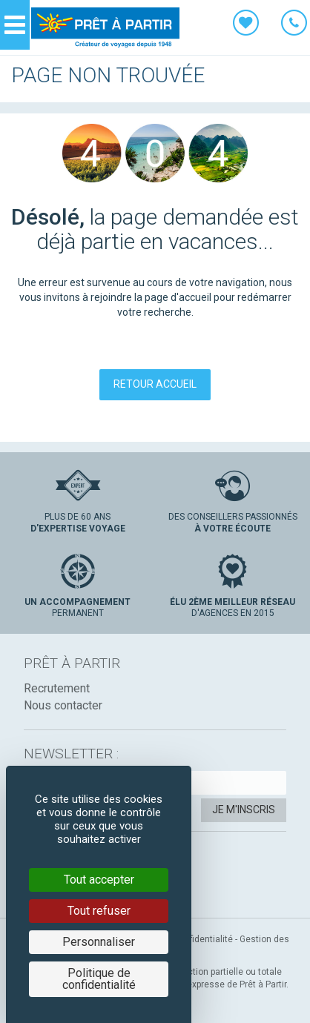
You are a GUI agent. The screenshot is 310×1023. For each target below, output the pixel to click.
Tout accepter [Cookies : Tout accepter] (99, 880)
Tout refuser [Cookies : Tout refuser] (99, 911)
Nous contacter (63, 705)
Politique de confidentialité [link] (99, 979)
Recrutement (57, 688)
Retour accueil (155, 384)
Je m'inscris (243, 809)
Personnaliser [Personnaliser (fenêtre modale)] (98, 942)
